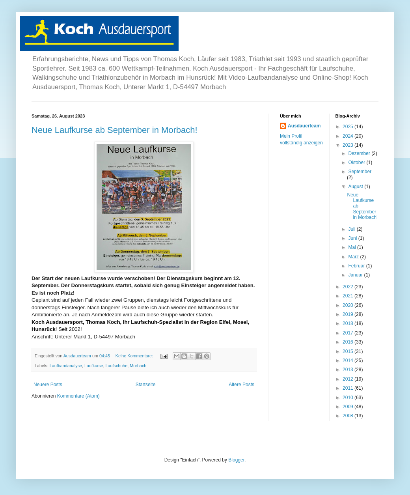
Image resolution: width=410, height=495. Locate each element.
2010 (348, 397)
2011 (348, 388)
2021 (348, 296)
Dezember (359, 153)
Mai (352, 247)
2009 (348, 406)
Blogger (236, 460)
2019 (348, 314)
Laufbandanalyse (66, 365)
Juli (352, 229)
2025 (348, 126)
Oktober (357, 162)
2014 (348, 360)
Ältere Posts (241, 384)
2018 (348, 323)
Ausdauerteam (304, 126)
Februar (357, 266)
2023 (348, 145)
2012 (348, 379)
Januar (356, 275)
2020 (348, 305)
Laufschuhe (117, 365)
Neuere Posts (48, 384)
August (356, 186)
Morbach (138, 365)
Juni (353, 238)
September (359, 171)
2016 (348, 342)
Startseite (146, 384)
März (354, 257)
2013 (348, 369)
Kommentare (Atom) (78, 396)
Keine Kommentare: (135, 355)
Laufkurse (93, 365)
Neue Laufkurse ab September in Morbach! (115, 130)
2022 (348, 287)
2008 (348, 415)
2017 (348, 333)
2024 (348, 136)
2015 (348, 351)
